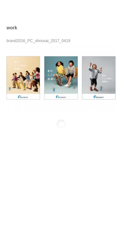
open (110, 11)
